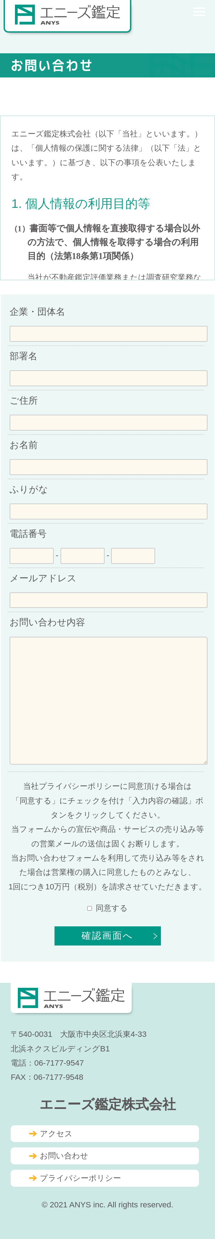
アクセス (56, 1133)
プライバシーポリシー (80, 1178)
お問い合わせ (64, 1155)
